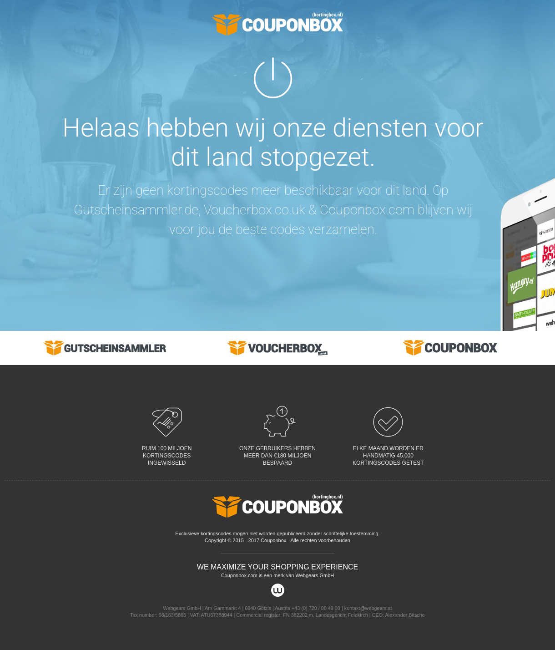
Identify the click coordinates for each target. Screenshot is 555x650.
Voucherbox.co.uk (254, 210)
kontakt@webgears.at (368, 608)
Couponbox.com (367, 210)
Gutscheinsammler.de (136, 210)
